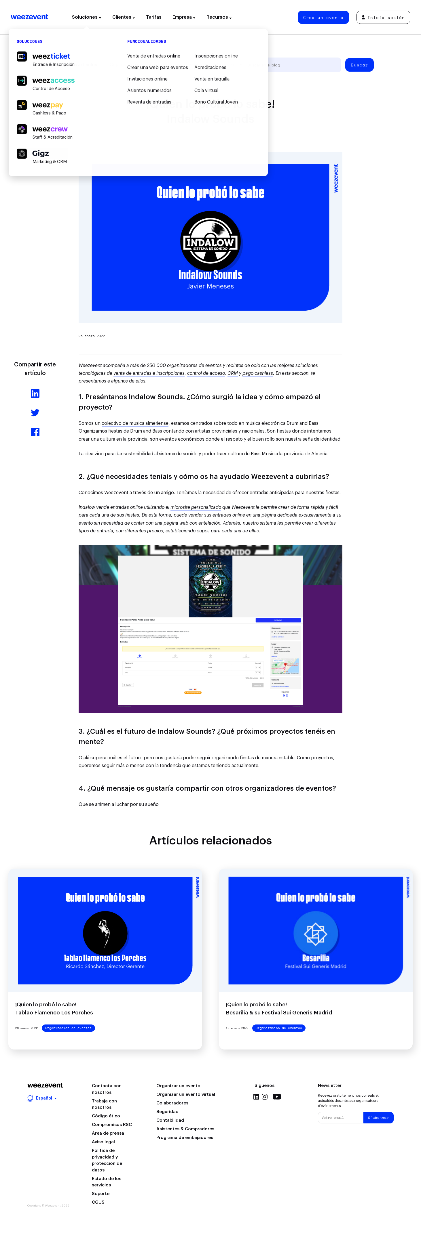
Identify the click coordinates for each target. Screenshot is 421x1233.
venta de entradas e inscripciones (149, 373)
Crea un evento (323, 17)
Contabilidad (170, 1120)
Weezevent (29, 17)
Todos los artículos (76, 65)
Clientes (123, 17)
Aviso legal (103, 1142)
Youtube (277, 1097)
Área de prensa (108, 1133)
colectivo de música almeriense (135, 423)
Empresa (184, 17)
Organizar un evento (178, 1086)
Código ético (106, 1116)
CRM (232, 373)
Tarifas (154, 17)
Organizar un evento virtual (185, 1094)
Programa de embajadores (184, 1137)
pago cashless (257, 373)
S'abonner (378, 1117)
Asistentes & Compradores (185, 1129)
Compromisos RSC (112, 1125)
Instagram (265, 1097)
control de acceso (206, 373)
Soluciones (86, 17)
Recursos (219, 17)
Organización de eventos (134, 65)
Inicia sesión (383, 17)
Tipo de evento (186, 65)
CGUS (98, 1202)
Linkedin (256, 1097)
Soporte (100, 1194)
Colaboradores (172, 1103)
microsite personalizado (195, 507)
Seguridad (167, 1112)
